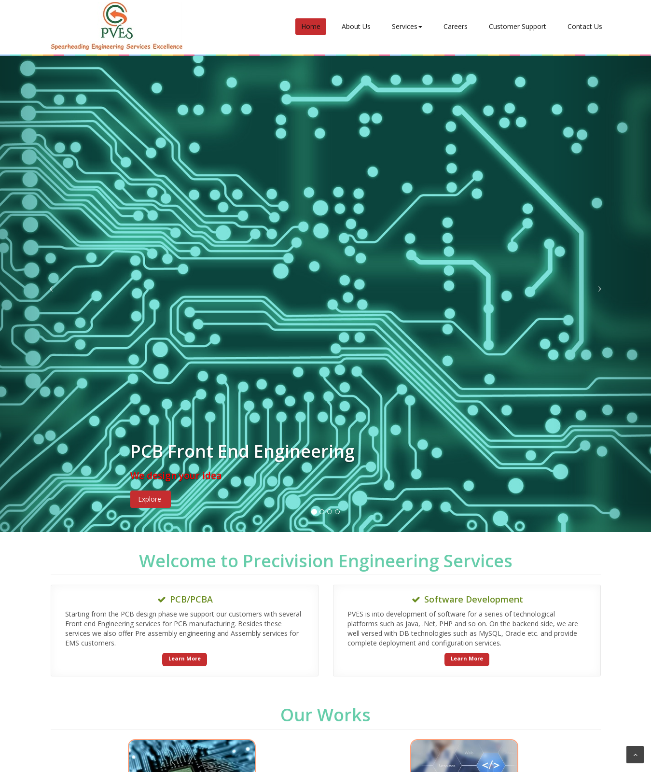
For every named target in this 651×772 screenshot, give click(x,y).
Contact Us (585, 26)
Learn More (184, 658)
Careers (455, 26)
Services (407, 26)
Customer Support (517, 26)
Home (310, 26)
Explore (149, 499)
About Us (356, 26)
